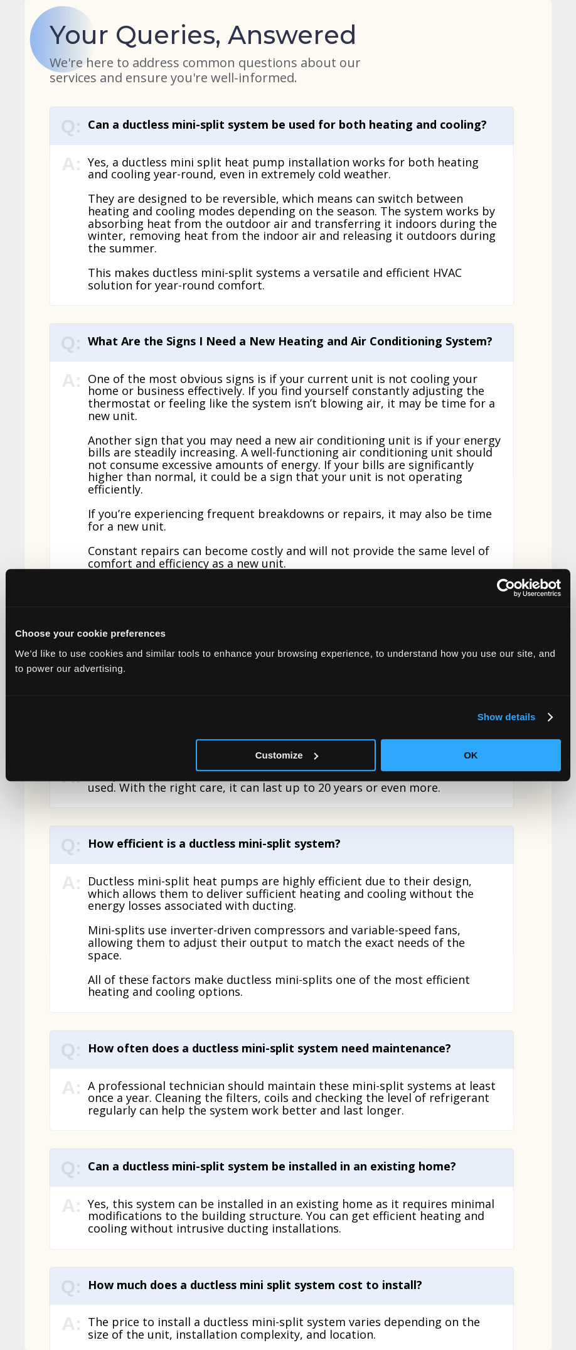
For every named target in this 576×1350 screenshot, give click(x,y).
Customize (286, 755)
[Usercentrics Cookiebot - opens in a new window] (506, 587)
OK (471, 755)
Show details (506, 716)
